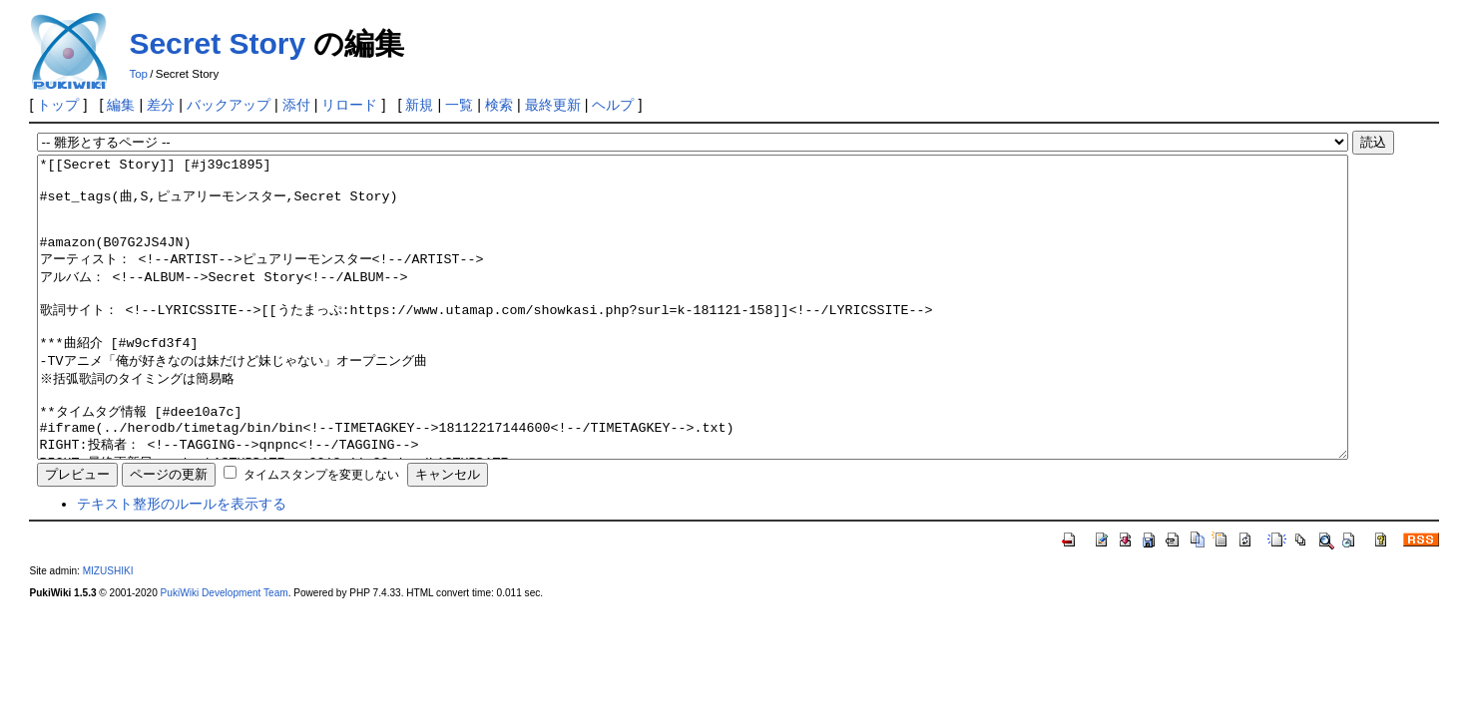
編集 (121, 105)
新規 (419, 105)
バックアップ (228, 105)
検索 (499, 105)
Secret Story (217, 43)
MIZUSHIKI (108, 630)
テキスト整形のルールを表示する (181, 563)
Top (138, 74)
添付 (296, 105)
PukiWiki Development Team (224, 652)
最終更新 (553, 105)
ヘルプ (613, 105)
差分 (161, 105)
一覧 (459, 105)
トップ (58, 105)
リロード (349, 105)
